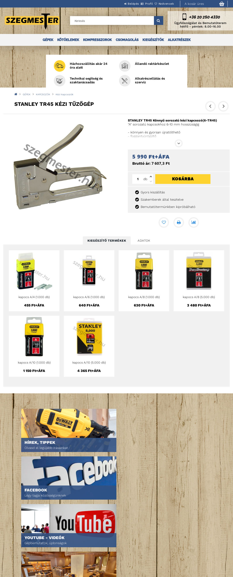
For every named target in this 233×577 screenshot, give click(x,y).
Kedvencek (164, 3)
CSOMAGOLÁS (127, 40)
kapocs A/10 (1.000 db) (34, 362)
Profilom (64, 547)
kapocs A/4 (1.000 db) (34, 297)
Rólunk (14, 554)
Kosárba (183, 178)
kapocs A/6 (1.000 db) (89, 297)
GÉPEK (48, 40)
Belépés (121, 3)
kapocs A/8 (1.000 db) (144, 297)
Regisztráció (67, 541)
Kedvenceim (66, 560)
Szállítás (114, 557)
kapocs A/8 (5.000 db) (199, 297)
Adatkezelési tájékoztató (126, 545)
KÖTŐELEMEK (68, 40)
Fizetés (113, 551)
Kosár (62, 554)
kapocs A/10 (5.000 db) (89, 362)
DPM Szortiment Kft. (171, 558)
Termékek (15, 541)
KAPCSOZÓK (43, 94)
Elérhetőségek (119, 564)
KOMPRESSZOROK (97, 40)
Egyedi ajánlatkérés (23, 547)
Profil (142, 3)
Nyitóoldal (17, 535)
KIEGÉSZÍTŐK (153, 40)
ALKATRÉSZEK (179, 40)
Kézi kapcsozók (64, 94)
